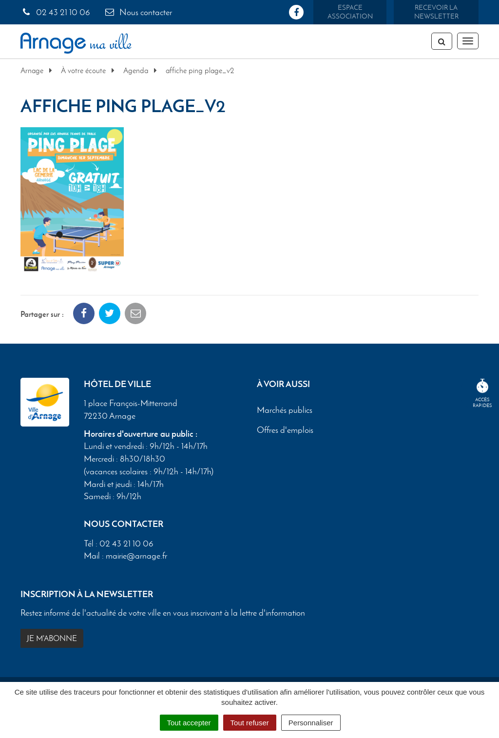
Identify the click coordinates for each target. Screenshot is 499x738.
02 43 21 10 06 (55, 12)
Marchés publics (284, 410)
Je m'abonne (52, 638)
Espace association (350, 11)
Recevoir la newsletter (436, 11)
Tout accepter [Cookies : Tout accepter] (189, 723)
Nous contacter (138, 12)
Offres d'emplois (285, 430)
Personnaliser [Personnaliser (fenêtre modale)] (310, 723)
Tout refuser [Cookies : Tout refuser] (249, 723)
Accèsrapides (482, 393)
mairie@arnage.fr (136, 555)
